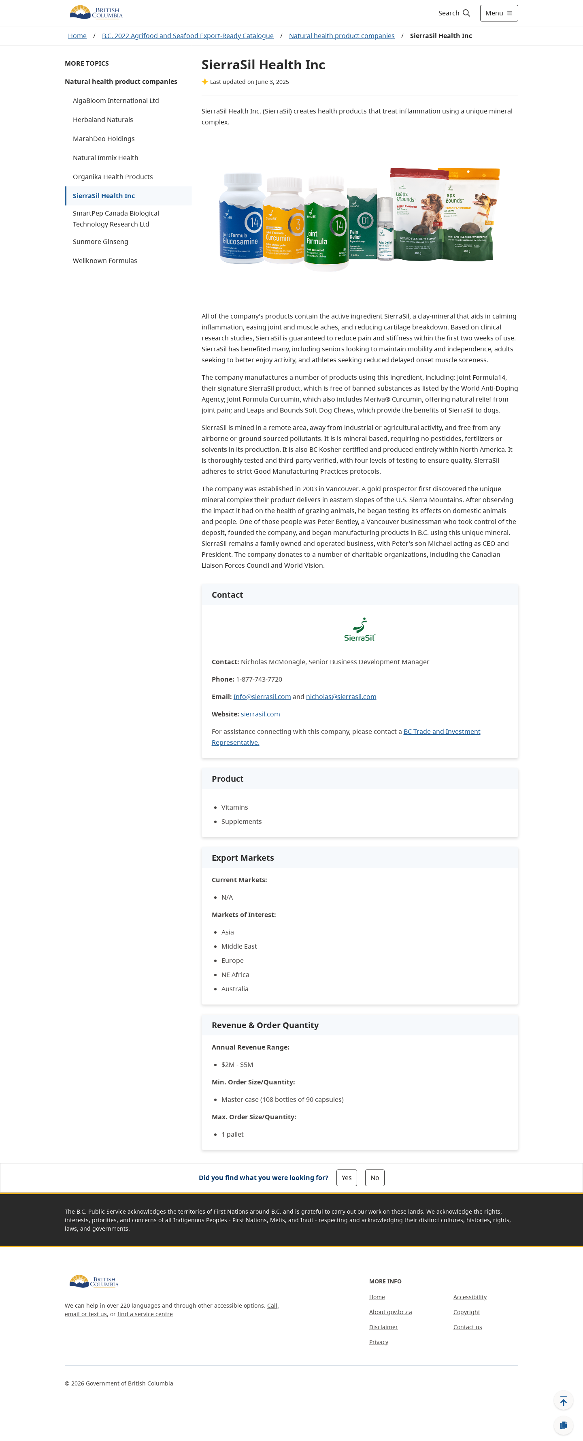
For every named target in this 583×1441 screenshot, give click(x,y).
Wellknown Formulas (105, 260)
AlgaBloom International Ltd (116, 100)
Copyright (466, 1312)
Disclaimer (383, 1327)
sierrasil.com (260, 714)
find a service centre (145, 1314)
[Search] (455, 13)
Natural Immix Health (105, 157)
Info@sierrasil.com (262, 696)
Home (77, 35)
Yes (347, 1177)
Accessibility (470, 1297)
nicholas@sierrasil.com (341, 696)
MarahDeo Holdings (104, 138)
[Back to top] (563, 1400)
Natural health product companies (342, 35)
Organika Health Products (113, 176)
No (374, 1177)
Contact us (467, 1327)
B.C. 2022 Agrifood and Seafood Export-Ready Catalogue (188, 35)
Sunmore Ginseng (100, 241)
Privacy (378, 1342)
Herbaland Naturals (103, 119)
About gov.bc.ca (390, 1312)
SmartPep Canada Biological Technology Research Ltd (116, 219)
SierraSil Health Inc (104, 195)
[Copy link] (563, 1425)
